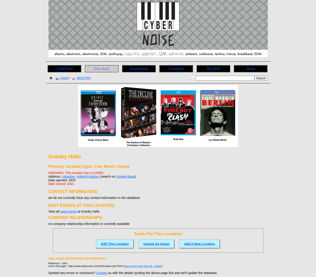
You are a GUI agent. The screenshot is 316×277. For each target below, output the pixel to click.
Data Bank (101, 69)
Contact (101, 273)
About (250, 69)
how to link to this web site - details (143, 266)
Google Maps (125, 176)
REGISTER (80, 78)
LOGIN (61, 78)
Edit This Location (115, 244)
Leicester (68, 176)
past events (68, 211)
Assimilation (139, 69)
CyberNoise (64, 69)
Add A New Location (199, 244)
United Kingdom (87, 176)
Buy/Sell (213, 69)
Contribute (176, 69)
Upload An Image (156, 244)
